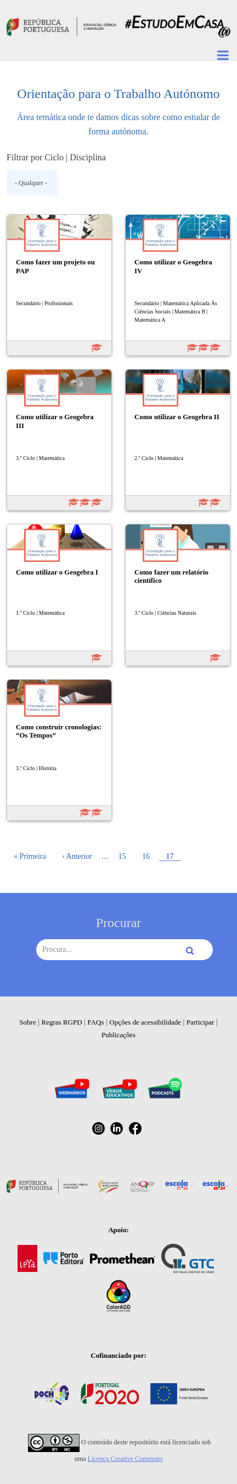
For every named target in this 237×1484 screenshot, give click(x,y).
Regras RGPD (62, 1022)
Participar (201, 1022)
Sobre (27, 1022)
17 (173, 856)
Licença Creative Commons (125, 1459)
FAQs (95, 1022)
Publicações (118, 1035)
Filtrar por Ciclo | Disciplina (56, 157)
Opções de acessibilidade (145, 1022)
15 (125, 856)
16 (149, 856)
